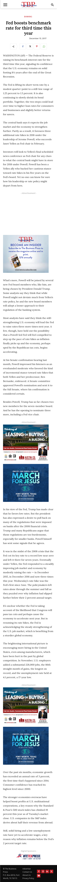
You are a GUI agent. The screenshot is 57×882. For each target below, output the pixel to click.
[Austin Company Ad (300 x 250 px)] (26, 443)
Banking (28, 16)
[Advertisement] (26, 214)
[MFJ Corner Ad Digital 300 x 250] (26, 483)
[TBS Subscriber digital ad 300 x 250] (26, 254)
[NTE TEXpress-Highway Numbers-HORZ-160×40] (28, 856)
